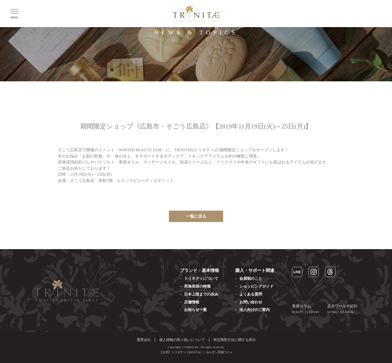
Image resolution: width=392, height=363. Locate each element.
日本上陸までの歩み (201, 294)
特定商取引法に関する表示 (234, 340)
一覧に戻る (196, 216)
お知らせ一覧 (195, 310)
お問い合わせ (250, 302)
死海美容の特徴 (197, 286)
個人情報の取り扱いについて (182, 340)
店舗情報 (191, 302)
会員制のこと (250, 279)
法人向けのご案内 (254, 310)
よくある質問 (250, 294)
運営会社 (144, 340)
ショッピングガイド (256, 286)
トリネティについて (201, 279)
